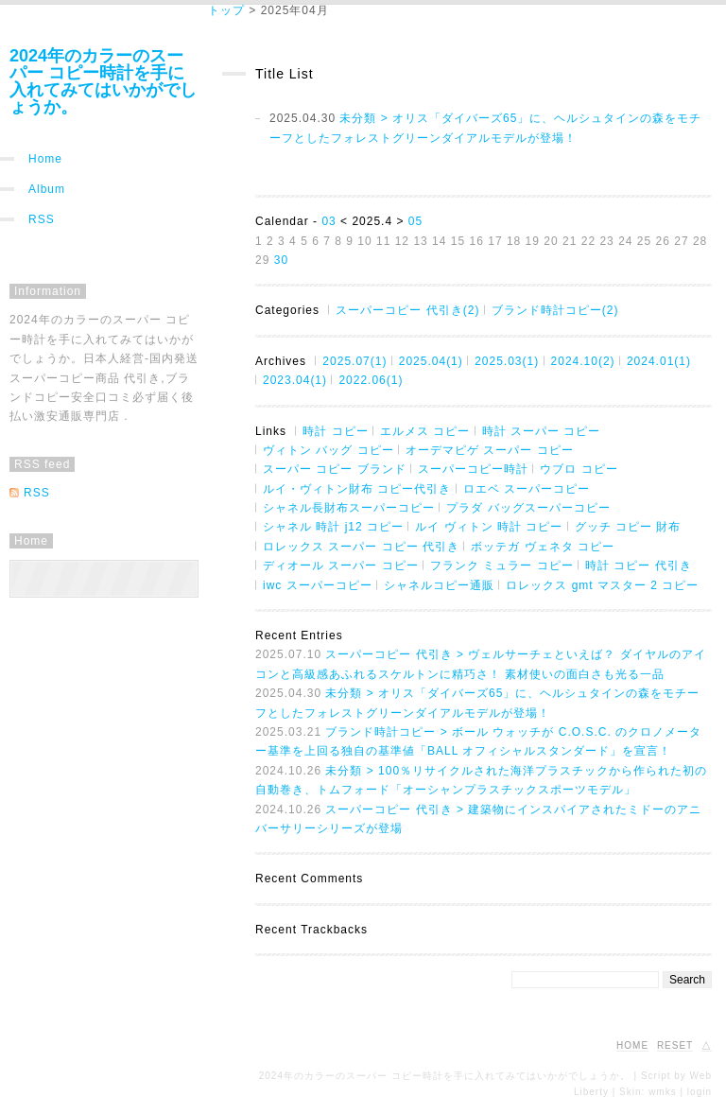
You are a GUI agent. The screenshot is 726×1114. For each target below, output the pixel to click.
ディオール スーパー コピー (341, 565)
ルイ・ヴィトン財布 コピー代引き (357, 489)
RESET (675, 1045)
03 (328, 221)
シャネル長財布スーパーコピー (349, 507)
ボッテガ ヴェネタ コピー (542, 546)
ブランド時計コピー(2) (555, 310)
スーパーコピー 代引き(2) (407, 310)
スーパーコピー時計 (473, 469)
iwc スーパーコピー (317, 585)
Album (46, 189)
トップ (226, 10)
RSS (41, 219)
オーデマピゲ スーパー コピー (490, 450)
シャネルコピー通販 (439, 585)
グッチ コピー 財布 (628, 526)
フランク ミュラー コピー (502, 565)
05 (415, 221)
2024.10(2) (583, 361)
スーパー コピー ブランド (334, 469)
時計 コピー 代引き (638, 565)
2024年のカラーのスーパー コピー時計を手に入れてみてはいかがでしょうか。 (103, 81)
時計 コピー (335, 431)
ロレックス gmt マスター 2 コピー (602, 585)
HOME (632, 1045)
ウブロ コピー (578, 469)
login (699, 1092)
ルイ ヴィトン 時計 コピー (488, 526)
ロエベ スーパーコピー (526, 489)
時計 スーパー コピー (541, 431)
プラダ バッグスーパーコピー (528, 507)
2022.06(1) (370, 380)
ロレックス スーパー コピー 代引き (361, 546)
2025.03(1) (507, 361)
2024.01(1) (659, 361)
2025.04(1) (431, 361)
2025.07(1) (354, 361)
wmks (662, 1092)
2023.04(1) (295, 380)
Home (45, 158)
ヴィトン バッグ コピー (328, 450)
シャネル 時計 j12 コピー (333, 526)
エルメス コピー (425, 431)
